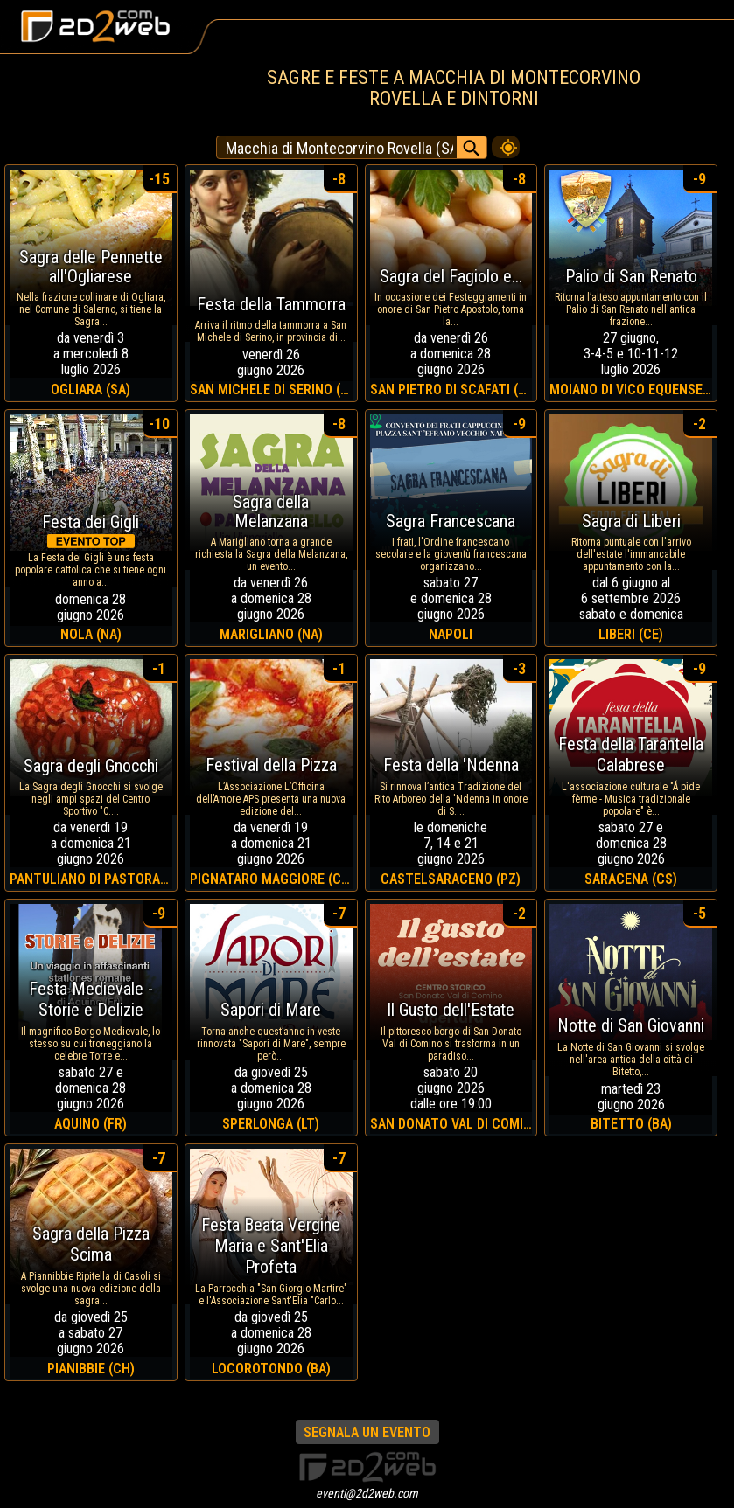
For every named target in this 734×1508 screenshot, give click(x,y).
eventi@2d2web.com (367, 1493)
